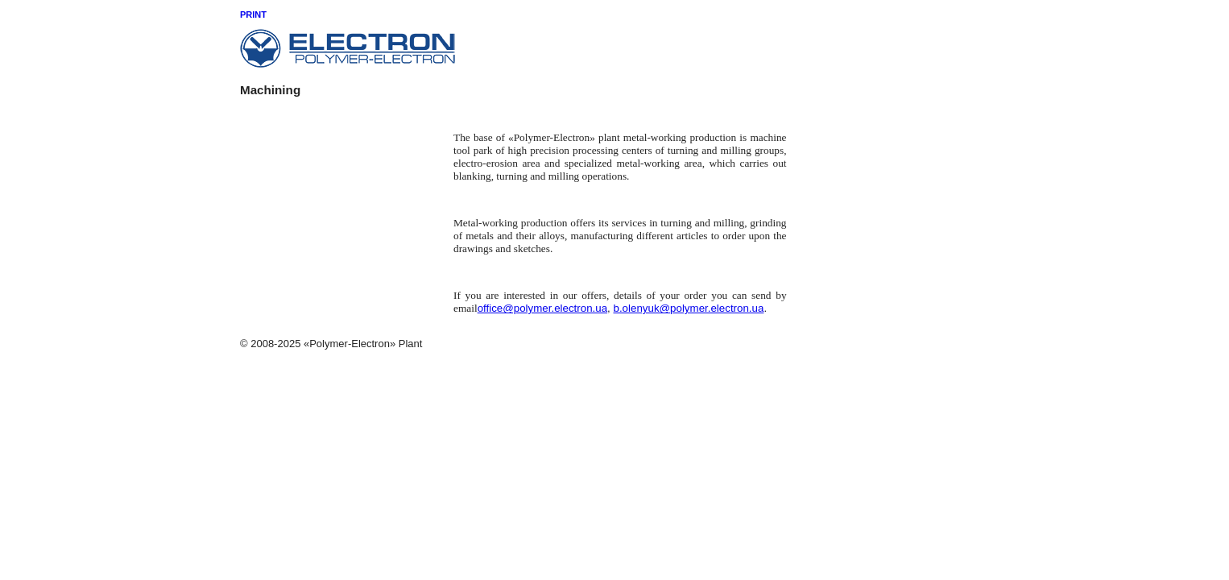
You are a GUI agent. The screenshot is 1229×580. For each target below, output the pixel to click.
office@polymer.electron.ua (542, 308)
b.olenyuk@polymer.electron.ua (689, 308)
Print (253, 14)
